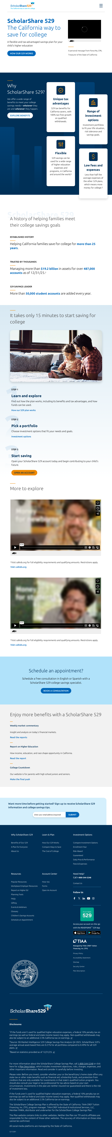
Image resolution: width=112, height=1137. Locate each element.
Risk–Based (78, 851)
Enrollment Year (80, 847)
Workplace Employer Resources (24, 886)
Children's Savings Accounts (22, 915)
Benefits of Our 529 (19, 843)
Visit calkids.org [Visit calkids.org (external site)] (18, 567)
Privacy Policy (78, 953)
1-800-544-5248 (84, 877)
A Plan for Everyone (19, 847)
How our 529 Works (21, 53)
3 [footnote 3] (45, 272)
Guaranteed (78, 855)
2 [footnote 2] (102, 187)
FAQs (13, 899)
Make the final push (20, 779)
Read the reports (18, 737)
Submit (72, 814)
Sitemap (76, 962)
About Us (15, 851)
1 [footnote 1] (71, 174)
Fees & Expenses (80, 864)
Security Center (79, 966)
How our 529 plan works (23, 410)
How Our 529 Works (50, 843)
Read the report (18, 758)
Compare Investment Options (85, 843)
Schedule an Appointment (22, 920)
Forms (44, 886)
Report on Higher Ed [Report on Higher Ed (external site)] (19, 890)
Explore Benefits (20, 115)
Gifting (14, 903)
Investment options (21, 436)
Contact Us (77, 883)
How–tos (46, 882)
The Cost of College (50, 851)
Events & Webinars (19, 907)
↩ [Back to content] (71, 1038)
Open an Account (24, 472)
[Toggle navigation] (101, 5)
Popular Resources (19, 882)
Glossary (14, 911)
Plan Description (79, 971)
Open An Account (49, 890)
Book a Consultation (56, 690)
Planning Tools (17, 894)
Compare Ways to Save (51, 847)
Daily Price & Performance (84, 860)
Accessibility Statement (81, 958)
